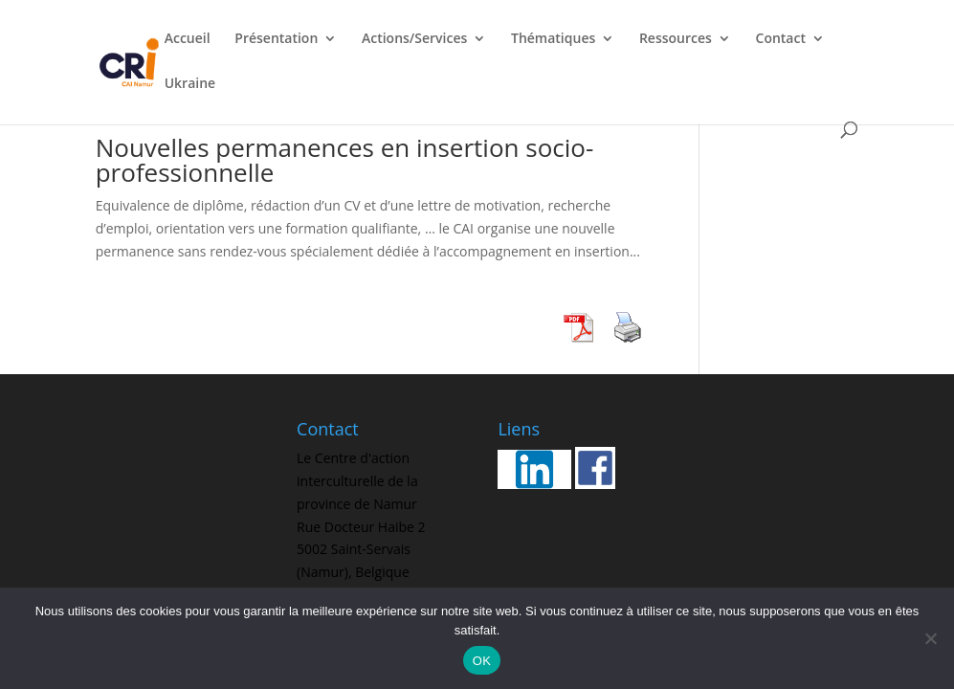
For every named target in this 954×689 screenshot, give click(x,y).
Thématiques (553, 39)
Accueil (188, 39)
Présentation (276, 39)
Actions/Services (414, 39)
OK (482, 661)
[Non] (930, 638)
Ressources (675, 39)
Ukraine (190, 84)
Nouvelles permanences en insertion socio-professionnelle (345, 159)
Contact (781, 39)
